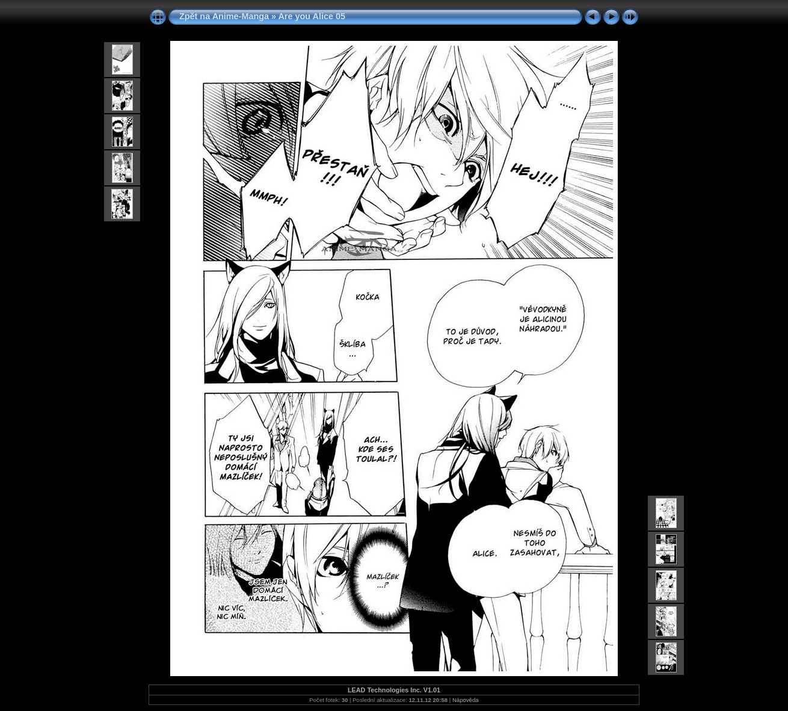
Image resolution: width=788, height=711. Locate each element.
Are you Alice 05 (311, 16)
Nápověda (465, 700)
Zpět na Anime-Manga (224, 16)
